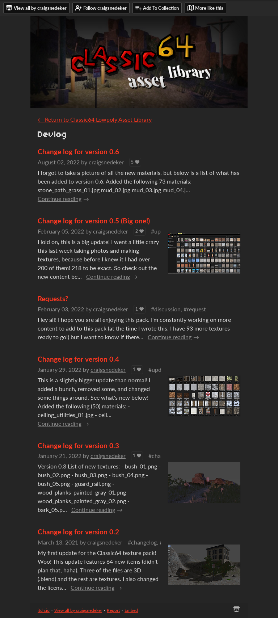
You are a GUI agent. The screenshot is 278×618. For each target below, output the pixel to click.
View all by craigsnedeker (78, 610)
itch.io (44, 610)
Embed (131, 610)
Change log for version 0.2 (78, 531)
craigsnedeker (106, 162)
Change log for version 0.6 (78, 151)
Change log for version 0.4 (78, 359)
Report (113, 610)
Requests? (53, 298)
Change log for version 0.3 (78, 445)
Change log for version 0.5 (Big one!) (94, 220)
